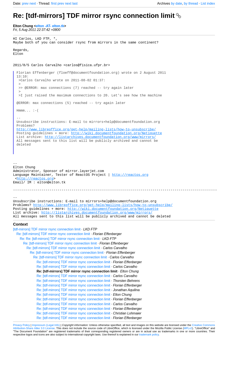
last (75, 3)
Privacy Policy (21, 365)
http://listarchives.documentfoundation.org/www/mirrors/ (100, 159)
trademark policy (149, 374)
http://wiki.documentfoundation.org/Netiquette (116, 154)
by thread (191, 3)
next (32, 3)
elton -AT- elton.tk (50, 26)
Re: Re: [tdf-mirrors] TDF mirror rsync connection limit (59, 279)
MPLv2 (188, 368)
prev (25, 3)
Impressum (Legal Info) (46, 365)
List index (208, 3)
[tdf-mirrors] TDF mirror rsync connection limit (47, 269)
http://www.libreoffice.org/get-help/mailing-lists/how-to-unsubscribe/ (86, 150)
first (54, 3)
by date (176, 3)
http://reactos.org (130, 205)
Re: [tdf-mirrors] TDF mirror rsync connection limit (97, 15)
